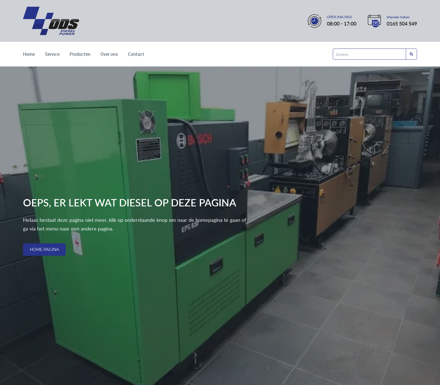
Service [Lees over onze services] (52, 54)
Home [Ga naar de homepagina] (29, 54)
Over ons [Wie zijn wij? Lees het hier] (109, 54)
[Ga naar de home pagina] (51, 21)
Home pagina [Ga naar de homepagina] (44, 249)
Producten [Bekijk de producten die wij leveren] (80, 54)
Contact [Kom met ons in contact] (136, 54)
